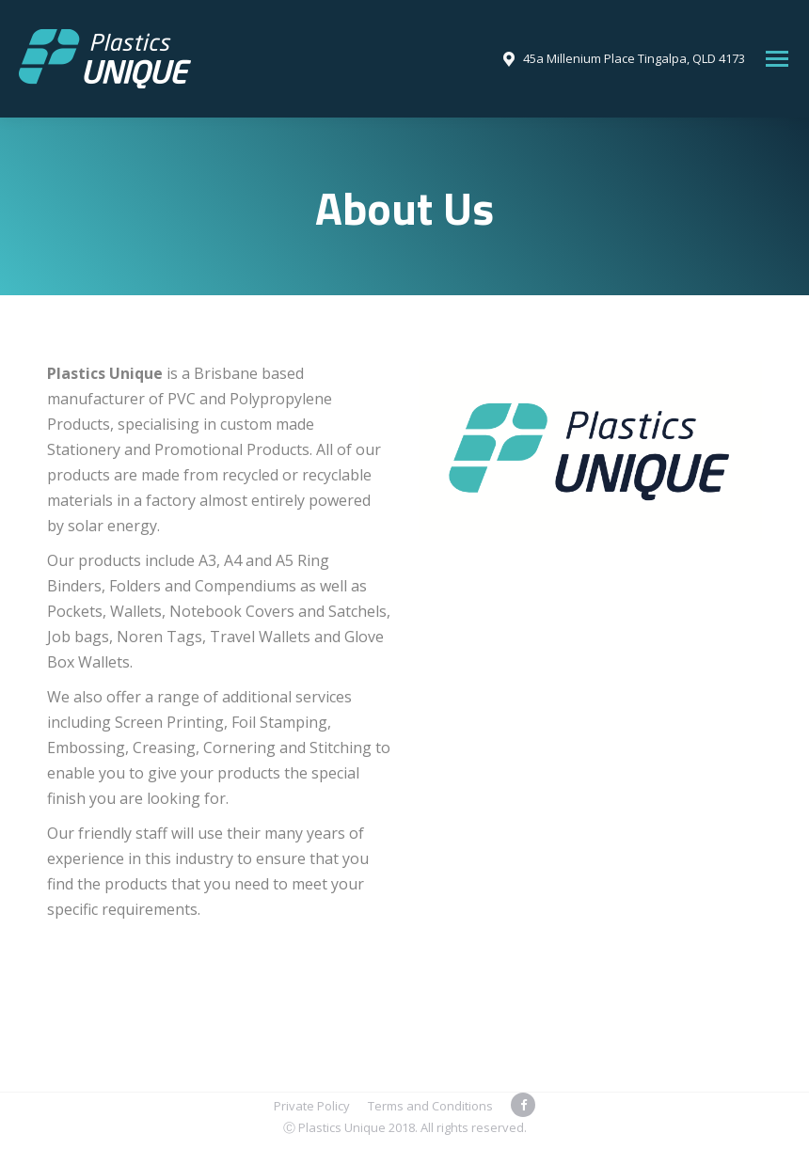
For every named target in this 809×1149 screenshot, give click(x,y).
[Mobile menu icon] (777, 58)
